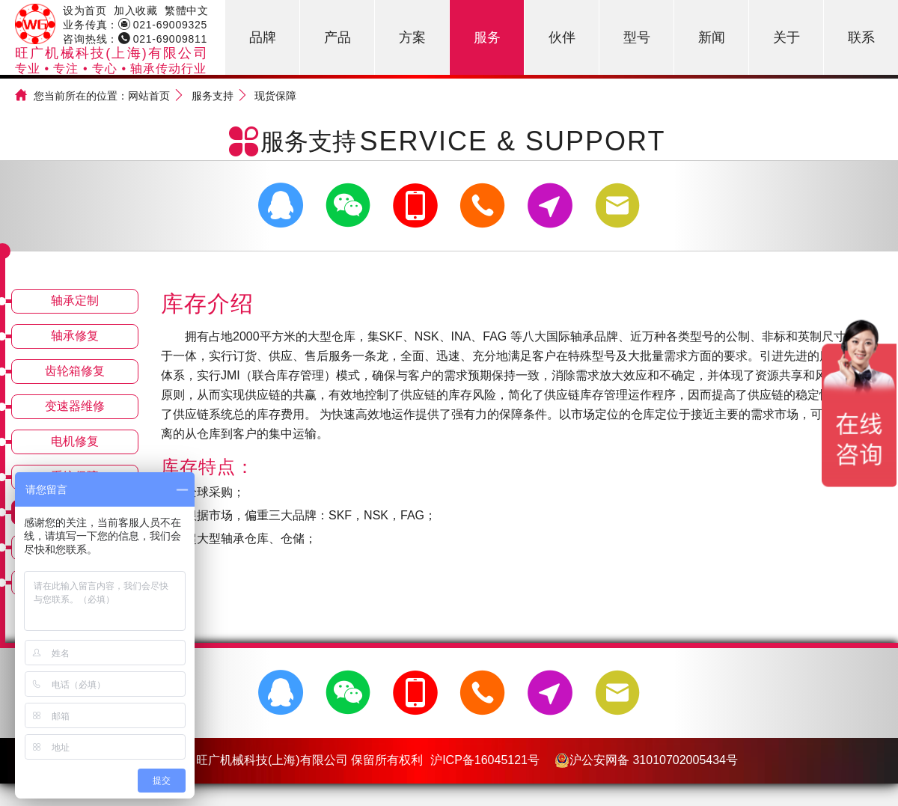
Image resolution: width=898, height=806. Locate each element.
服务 (487, 37)
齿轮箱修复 (75, 370)
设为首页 (84, 10)
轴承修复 (75, 335)
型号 (636, 37)
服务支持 (212, 96)
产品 (337, 37)
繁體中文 (186, 10)
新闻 (711, 37)
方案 (412, 37)
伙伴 (562, 37)
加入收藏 (135, 10)
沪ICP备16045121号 (485, 760)
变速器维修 (75, 406)
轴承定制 (75, 300)
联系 (861, 37)
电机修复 (75, 441)
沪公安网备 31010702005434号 (646, 760)
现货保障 (275, 96)
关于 (786, 37)
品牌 (262, 37)
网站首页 (149, 96)
